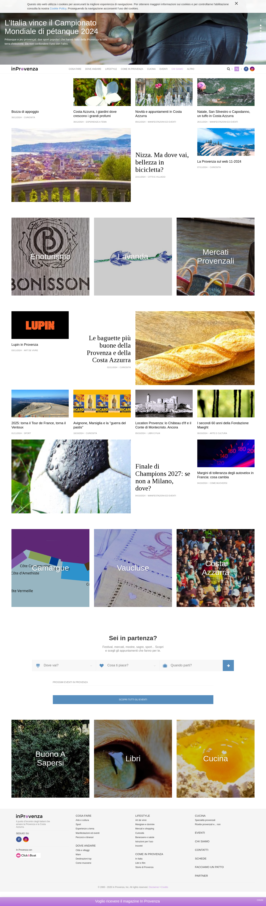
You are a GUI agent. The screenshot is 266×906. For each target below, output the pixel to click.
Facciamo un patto (209, 867)
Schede (201, 858)
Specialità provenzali (205, 820)
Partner (201, 875)
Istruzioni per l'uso (144, 841)
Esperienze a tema (85, 828)
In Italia (139, 858)
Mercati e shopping (144, 828)
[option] (133, 32)
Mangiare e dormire (145, 824)
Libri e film (140, 863)
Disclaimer (154, 887)
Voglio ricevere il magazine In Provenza (127, 901)
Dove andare (93, 69)
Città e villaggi (83, 850)
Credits (164, 887)
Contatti (201, 849)
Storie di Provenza (144, 867)
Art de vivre (141, 820)
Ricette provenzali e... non (208, 824)
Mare (78, 854)
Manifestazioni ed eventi (88, 833)
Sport (78, 824)
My (236, 69)
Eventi (164, 69)
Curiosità (139, 833)
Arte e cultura (82, 820)
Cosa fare (75, 69)
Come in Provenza (132, 69)
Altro (190, 69)
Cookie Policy (58, 8)
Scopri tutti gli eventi (133, 699)
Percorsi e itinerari (85, 837)
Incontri (139, 846)
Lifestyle (111, 69)
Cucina (151, 69)
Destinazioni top (83, 858)
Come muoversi (83, 863)
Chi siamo (177, 69)
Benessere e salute (144, 837)
